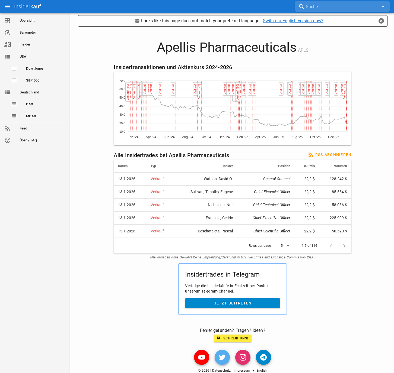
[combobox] (342, 6)
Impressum (242, 370)
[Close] (381, 21)
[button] (286, 245)
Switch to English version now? (293, 20)
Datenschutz (221, 370)
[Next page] (345, 246)
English (262, 370)
